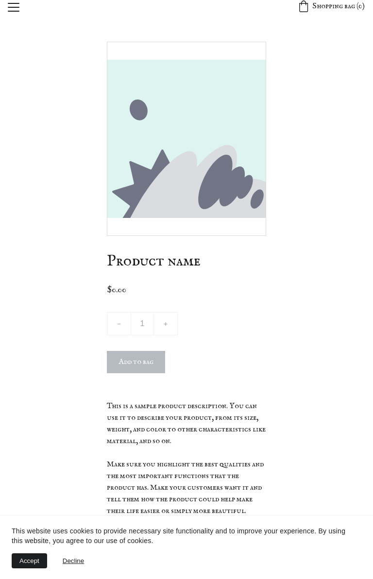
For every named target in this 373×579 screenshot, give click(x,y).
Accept (29, 560)
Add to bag (136, 362)
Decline (73, 560)
